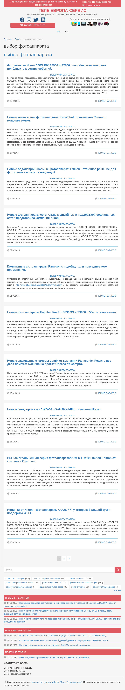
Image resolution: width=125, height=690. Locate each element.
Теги (17, 39)
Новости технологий (18, 630)
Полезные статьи (15, 652)
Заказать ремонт (32, 25)
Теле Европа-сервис (62, 10)
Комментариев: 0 (107, 101)
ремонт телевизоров (15, 579)
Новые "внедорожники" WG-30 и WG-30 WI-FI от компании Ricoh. (54, 409)
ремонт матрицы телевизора (19, 587)
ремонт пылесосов (77, 579)
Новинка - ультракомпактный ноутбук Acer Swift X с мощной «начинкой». (54, 645)
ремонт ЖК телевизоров (104, 587)
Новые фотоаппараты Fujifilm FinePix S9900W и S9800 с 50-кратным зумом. (62, 312)
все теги (117, 590)
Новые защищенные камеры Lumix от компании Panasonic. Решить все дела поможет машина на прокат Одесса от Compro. (59, 362)
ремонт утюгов (78, 587)
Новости (86, 2)
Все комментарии (91, 5)
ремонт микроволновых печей (19, 583)
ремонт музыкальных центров (83, 583)
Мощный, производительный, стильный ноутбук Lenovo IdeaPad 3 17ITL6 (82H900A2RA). (62, 635)
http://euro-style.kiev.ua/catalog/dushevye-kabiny (39, 285)
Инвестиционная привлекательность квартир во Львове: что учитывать (54, 657)
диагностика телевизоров (51, 587)
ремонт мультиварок (51, 583)
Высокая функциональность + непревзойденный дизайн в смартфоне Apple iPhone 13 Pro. (63, 640)
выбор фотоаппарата (28, 54)
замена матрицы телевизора (47, 579)
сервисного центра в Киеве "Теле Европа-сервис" (57, 682)
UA (58, 31)
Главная (7, 39)
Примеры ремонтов (101, 2)
